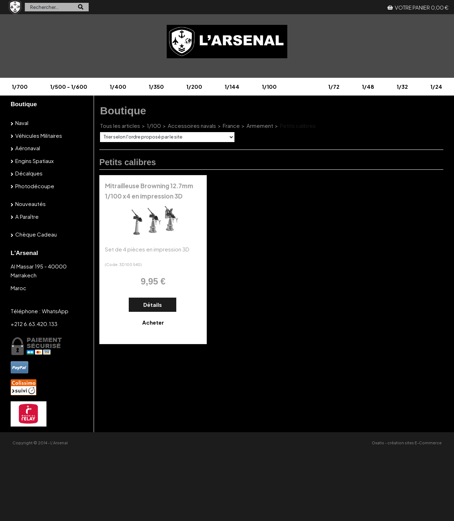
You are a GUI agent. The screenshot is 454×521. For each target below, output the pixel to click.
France (231, 125)
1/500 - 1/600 (68, 86)
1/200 (194, 86)
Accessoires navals (192, 125)
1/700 (20, 86)
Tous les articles (120, 125)
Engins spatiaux (34, 160)
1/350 (156, 86)
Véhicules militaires (38, 135)
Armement (260, 125)
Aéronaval (27, 148)
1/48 (368, 86)
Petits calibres (298, 125)
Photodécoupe (34, 186)
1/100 (269, 86)
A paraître (27, 216)
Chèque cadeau (36, 234)
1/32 (402, 86)
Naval (21, 122)
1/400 (118, 86)
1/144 (232, 86)
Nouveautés (30, 203)
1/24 (436, 86)
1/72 (333, 86)
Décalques (29, 173)
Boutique (24, 104)
